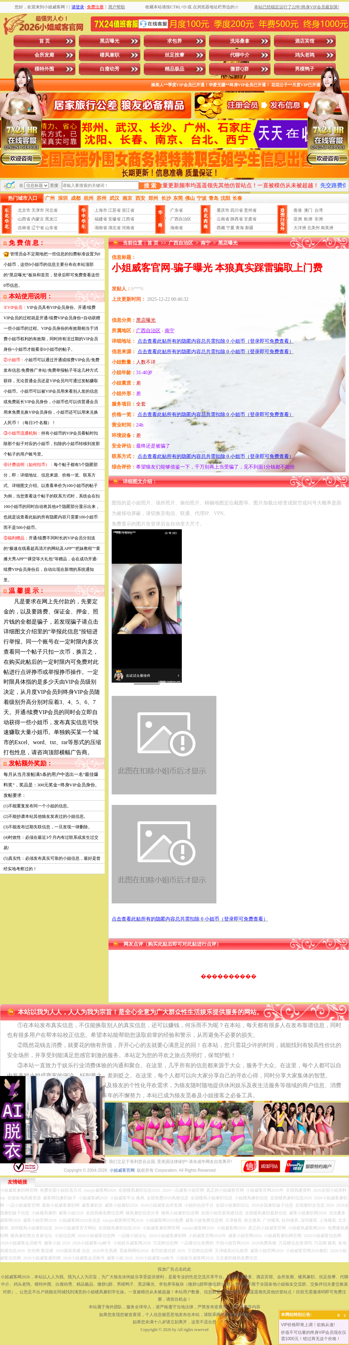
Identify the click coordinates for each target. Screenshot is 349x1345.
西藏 (221, 227)
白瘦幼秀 (109, 69)
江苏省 (114, 210)
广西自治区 (180, 219)
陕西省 (236, 219)
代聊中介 (240, 55)
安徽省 (114, 219)
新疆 (249, 227)
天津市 (37, 210)
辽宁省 (37, 227)
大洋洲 (300, 227)
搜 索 (150, 186)
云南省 (223, 219)
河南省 (128, 227)
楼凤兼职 (109, 55)
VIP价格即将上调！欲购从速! (308, 1324)
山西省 (24, 219)
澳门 (308, 210)
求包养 (174, 41)
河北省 (51, 210)
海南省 (176, 227)
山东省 (51, 227)
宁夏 (230, 227)
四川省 (236, 210)
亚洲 (298, 219)
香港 (298, 210)
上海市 (101, 210)
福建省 (101, 219)
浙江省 (128, 210)
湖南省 (101, 227)
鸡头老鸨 (304, 55)
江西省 (128, 219)
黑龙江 (51, 219)
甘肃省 (250, 219)
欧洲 (308, 219)
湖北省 (114, 227)
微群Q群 (239, 69)
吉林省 (24, 227)
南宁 (205, 243)
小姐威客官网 (122, 1170)
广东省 (176, 210)
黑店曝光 (109, 41)
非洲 (318, 219)
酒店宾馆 (304, 41)
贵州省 (250, 210)
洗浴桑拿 (240, 41)
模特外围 (44, 69)
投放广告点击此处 (174, 1269)
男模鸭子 (304, 69)
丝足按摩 (174, 55)
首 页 (44, 41)
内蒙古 (37, 219)
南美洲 (327, 227)
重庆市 (223, 210)
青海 (240, 227)
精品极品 (174, 69)
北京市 (24, 210)
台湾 (318, 210)
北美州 (313, 227)
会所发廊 (44, 55)
